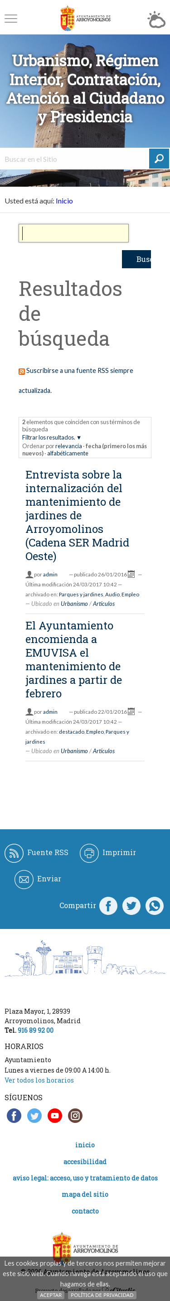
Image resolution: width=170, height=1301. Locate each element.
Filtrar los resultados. (48, 437)
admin (50, 574)
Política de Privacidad (102, 1294)
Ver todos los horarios (39, 1080)
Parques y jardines (81, 594)
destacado (71, 732)
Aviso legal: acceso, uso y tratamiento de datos (85, 1178)
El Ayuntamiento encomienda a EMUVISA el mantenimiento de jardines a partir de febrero (73, 659)
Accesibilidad (85, 1161)
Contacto (85, 1211)
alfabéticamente (67, 453)
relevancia (68, 446)
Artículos (104, 603)
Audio (112, 594)
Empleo (130, 594)
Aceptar (51, 1294)
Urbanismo (74, 603)
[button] (11, 18)
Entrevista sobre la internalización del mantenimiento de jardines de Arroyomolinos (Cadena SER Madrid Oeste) (77, 515)
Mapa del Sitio (85, 1194)
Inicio (64, 200)
